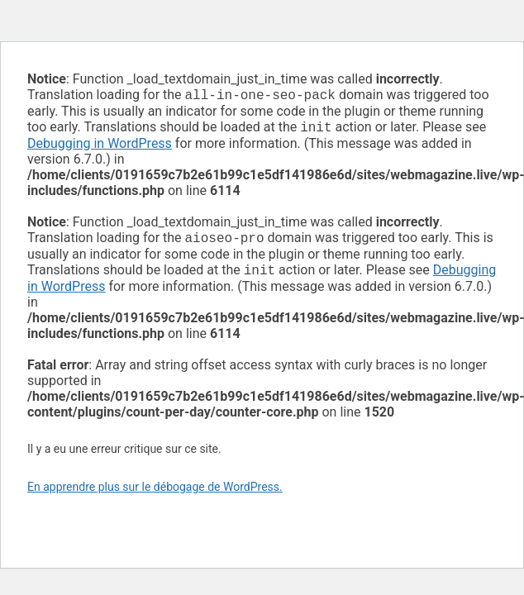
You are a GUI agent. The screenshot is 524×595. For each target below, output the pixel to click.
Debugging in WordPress (99, 147)
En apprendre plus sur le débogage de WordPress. (155, 493)
